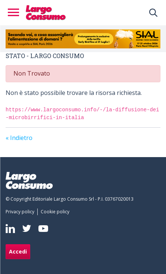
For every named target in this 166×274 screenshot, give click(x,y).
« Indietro (19, 138)
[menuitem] (21, 211)
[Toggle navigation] (16, 12)
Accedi (18, 251)
